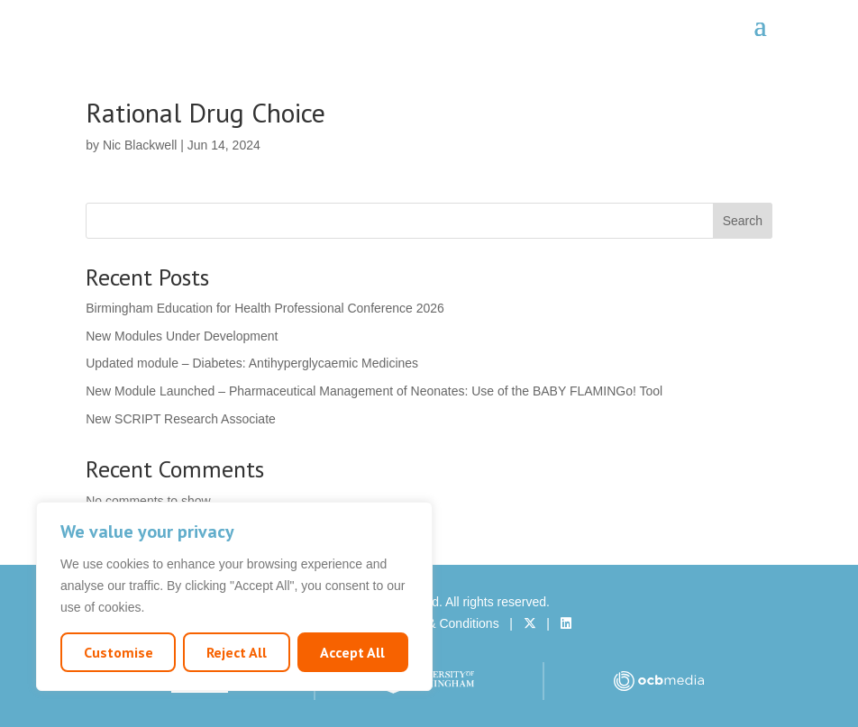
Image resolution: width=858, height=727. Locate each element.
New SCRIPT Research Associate (181, 419)
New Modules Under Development (182, 336)
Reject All (236, 652)
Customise (118, 652)
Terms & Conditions (443, 623)
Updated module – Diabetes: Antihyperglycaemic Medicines (252, 363)
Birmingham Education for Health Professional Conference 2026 (265, 308)
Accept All (352, 652)
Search (742, 221)
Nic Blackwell (140, 145)
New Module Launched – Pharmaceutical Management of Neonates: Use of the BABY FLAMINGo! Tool (374, 391)
